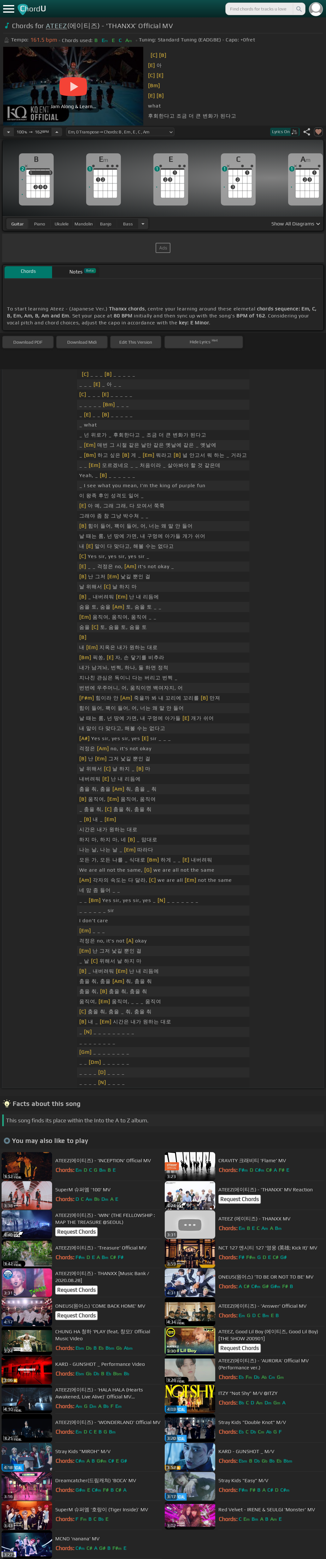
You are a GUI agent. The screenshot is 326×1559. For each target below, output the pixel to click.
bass (128, 223)
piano (39, 223)
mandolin (83, 223)
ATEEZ (56, 26)
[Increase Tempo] (56, 131)
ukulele (61, 223)
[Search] (298, 9)
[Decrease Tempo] (8, 131)
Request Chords (239, 1199)
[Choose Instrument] (143, 224)
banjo (105, 223)
